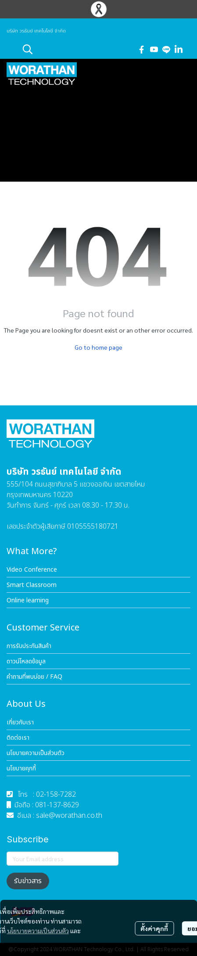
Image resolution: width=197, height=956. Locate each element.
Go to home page (98, 347)
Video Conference (32, 569)
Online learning (28, 600)
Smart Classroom (32, 585)
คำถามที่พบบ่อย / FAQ (34, 676)
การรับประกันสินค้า (29, 646)
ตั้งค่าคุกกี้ (154, 928)
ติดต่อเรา (18, 737)
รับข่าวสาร (28, 881)
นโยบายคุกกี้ (21, 768)
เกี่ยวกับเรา (20, 722)
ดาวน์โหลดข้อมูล (26, 661)
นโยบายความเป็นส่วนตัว (38, 931)
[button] (75, 49)
